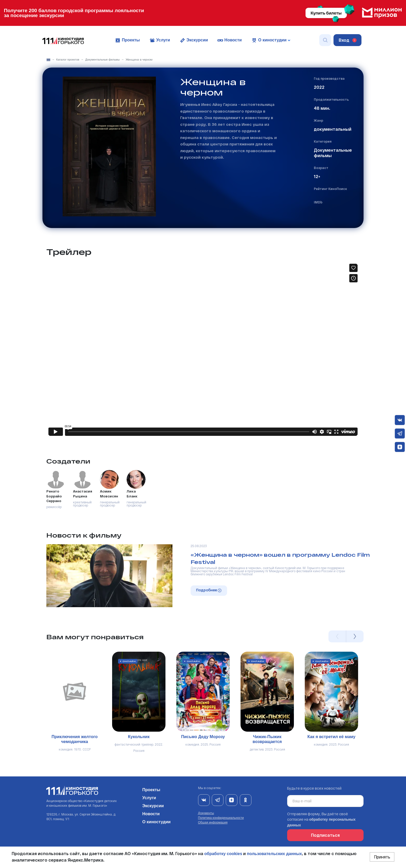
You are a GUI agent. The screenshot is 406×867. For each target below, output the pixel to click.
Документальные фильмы (102, 59)
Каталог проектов (67, 59)
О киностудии (156, 821)
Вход (348, 40)
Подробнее (208, 590)
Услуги (159, 40)
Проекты (127, 40)
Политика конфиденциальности (221, 818)
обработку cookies (223, 853)
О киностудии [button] (270, 40)
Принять (382, 856)
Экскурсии (193, 40)
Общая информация (213, 822)
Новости (229, 40)
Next (355, 636)
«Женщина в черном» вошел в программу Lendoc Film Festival (280, 558)
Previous (337, 636)
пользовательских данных (274, 853)
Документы (206, 813)
